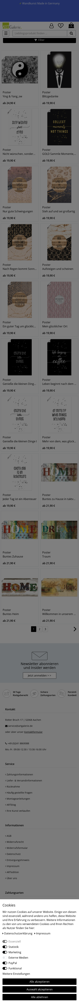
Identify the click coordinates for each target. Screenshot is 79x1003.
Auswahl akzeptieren (40, 989)
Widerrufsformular (16, 848)
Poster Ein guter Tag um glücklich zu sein (20, 324)
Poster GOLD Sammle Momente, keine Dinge (59, 152)
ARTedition (12, 872)
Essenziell (15, 941)
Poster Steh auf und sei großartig (58, 209)
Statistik (14, 947)
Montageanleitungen (17, 798)
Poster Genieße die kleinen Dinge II (20, 382)
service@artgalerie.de (20, 725)
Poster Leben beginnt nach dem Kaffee (59, 382)
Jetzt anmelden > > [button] (39, 675)
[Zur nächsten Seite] (75, 630)
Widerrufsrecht (14, 841)
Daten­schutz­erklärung (18, 933)
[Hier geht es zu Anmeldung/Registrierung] (51, 25)
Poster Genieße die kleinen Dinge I (20, 439)
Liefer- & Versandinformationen (23, 780)
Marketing (15, 952)
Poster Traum (46, 554)
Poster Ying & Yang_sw (12, 94)
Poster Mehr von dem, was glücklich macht (59, 439)
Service (9, 764)
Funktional (15, 968)
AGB (8, 835)
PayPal (13, 963)
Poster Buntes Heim (11, 612)
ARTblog (10, 804)
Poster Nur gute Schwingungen (18, 209)
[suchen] (71, 33)
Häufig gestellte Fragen (18, 792)
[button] (39, 40)
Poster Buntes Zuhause (13, 554)
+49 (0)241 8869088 (18, 743)
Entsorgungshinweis (17, 860)
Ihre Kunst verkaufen (17, 810)
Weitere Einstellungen (16, 974)
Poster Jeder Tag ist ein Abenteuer (20, 497)
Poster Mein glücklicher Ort (54, 324)
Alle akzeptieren (40, 981)
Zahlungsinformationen (19, 774)
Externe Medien (18, 957)
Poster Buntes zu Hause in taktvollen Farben (59, 497)
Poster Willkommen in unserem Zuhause (59, 612)
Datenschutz (13, 854)
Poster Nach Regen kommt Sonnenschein (20, 267)
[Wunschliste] (60, 25)
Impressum (12, 866)
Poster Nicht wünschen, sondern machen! (20, 152)
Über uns (11, 878)
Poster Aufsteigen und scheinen (57, 267)
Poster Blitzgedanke (50, 94)
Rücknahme (12, 786)
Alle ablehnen (39, 997)
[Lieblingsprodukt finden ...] (40, 33)
